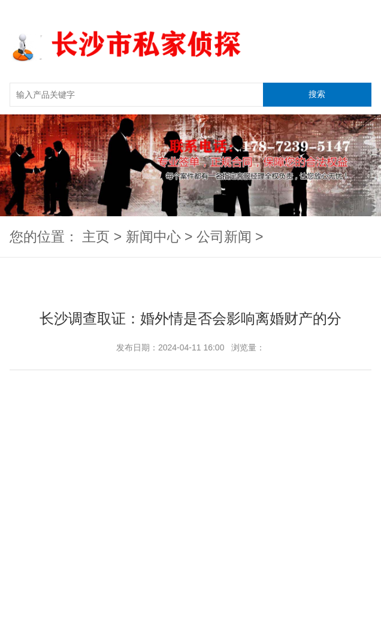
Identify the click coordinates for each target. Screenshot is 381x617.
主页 (96, 236)
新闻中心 (153, 236)
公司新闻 (224, 236)
